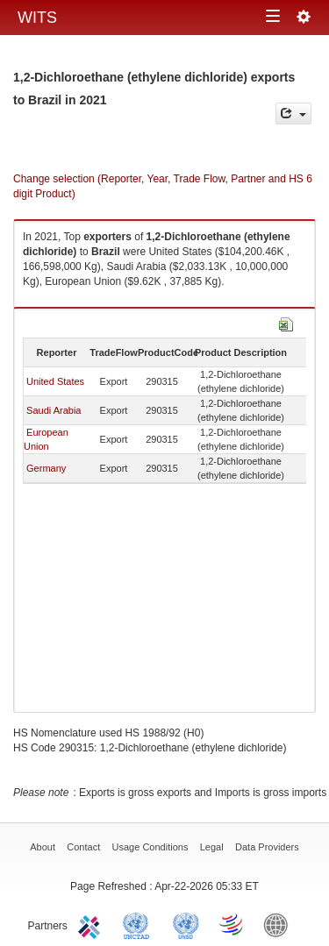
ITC (92, 924)
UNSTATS (186, 924)
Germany (46, 468)
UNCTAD (139, 924)
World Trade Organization (232, 924)
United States (55, 381)
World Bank (279, 924)
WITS (37, 17)
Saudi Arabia (53, 410)
